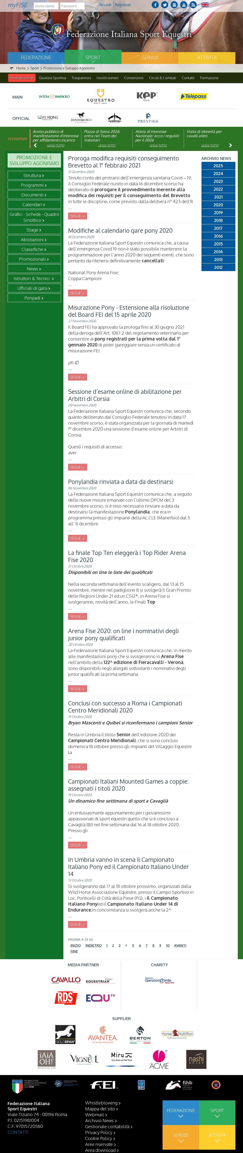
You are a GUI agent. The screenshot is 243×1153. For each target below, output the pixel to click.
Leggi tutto (55, 145)
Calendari (32, 204)
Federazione (36, 57)
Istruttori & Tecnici (32, 278)
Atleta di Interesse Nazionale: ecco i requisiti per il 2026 (157, 136)
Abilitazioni (32, 239)
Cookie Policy (98, 1138)
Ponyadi (32, 298)
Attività (207, 57)
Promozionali (32, 259)
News (32, 269)
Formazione (209, 78)
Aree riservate (99, 1144)
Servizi (150, 57)
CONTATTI (18, 1132)
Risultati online (21, 78)
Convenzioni (133, 78)
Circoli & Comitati (162, 78)
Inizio (75, 946)
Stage (32, 230)
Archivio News (99, 1120)
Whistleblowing (101, 1102)
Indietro (93, 946)
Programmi (32, 185)
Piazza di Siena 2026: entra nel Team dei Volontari (102, 136)
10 (167, 946)
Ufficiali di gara (32, 288)
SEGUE (76, 216)
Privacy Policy (98, 1132)
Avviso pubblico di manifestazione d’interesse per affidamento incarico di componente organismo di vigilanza (56, 140)
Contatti (188, 78)
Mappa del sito (100, 1108)
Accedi (105, 4)
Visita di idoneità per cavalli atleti (204, 133)
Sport (93, 57)
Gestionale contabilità (107, 1126)
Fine (74, 951)
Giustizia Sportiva (52, 78)
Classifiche (32, 249)
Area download (100, 1150)
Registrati (123, 4)
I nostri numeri (107, 78)
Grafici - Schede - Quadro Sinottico (34, 217)
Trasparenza (81, 78)
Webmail (94, 1114)
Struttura (32, 175)
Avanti (180, 946)
